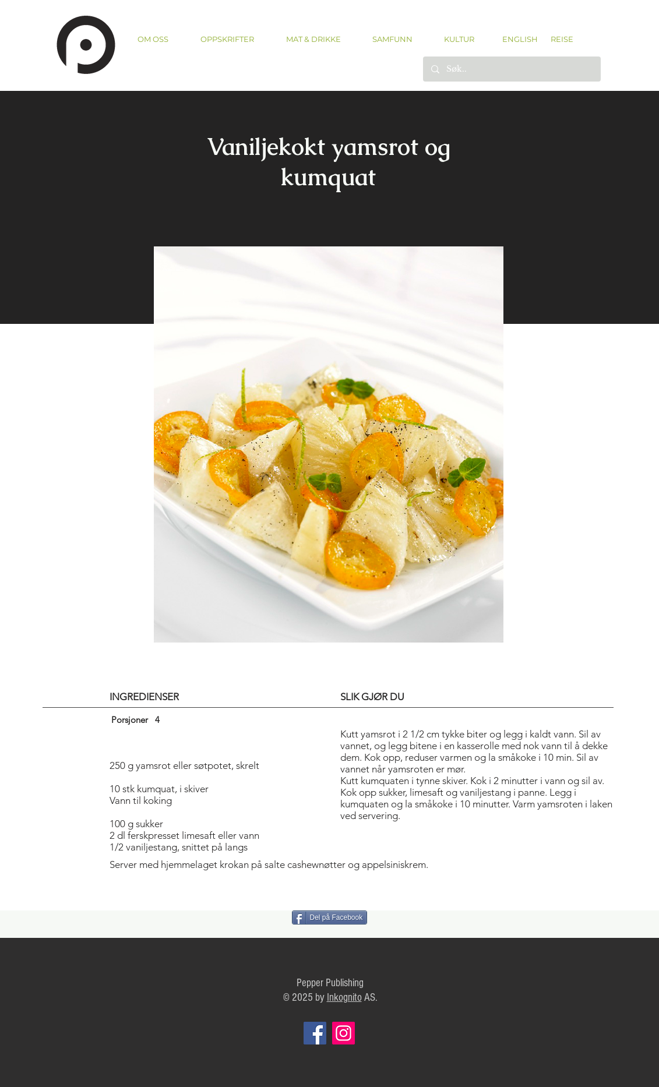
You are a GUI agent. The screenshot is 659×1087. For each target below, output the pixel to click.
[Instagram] (343, 1033)
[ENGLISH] (519, 39)
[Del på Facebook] (330, 917)
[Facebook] (315, 1033)
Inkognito (344, 997)
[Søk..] (511, 69)
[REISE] (557, 39)
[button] (227, 39)
